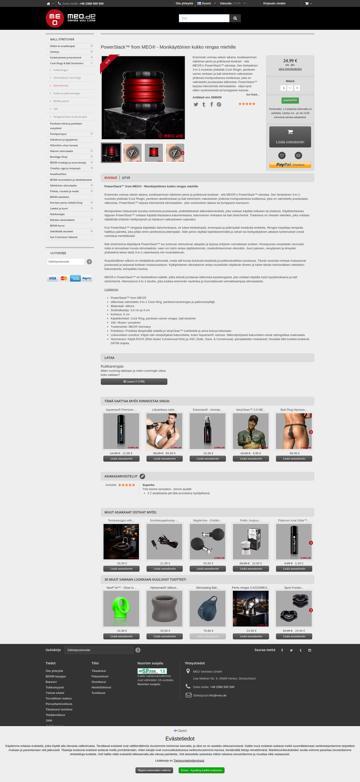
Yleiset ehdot (55, 694)
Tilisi (95, 664)
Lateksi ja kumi (59, 208)
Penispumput (58, 134)
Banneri (51, 683)
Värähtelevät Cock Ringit (67, 77)
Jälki (49, 722)
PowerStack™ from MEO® (128, 299)
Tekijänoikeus (55, 716)
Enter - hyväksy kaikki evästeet (201, 770)
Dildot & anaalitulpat (62, 46)
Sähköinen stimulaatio (63, 185)
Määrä (290, 81)
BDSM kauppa (56, 677)
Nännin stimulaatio (61, 151)
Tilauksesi (99, 672)
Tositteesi (98, 694)
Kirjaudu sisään (274, 3)
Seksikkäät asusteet (61, 231)
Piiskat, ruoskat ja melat (64, 191)
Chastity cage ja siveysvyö (65, 168)
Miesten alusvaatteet (62, 220)
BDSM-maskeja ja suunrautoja (68, 162)
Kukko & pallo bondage (66, 93)
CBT (55, 109)
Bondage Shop (59, 156)
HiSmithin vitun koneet (64, 145)
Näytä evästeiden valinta (154, 770)
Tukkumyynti (55, 688)
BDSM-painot (61, 101)
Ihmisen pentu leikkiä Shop (66, 202)
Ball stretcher (60, 85)
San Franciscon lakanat (63, 237)
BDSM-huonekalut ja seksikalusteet (71, 179)
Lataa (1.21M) (134, 383)
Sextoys (54, 51)
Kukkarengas (60, 70)
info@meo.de (218, 697)
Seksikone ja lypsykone (64, 139)
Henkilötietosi (101, 688)
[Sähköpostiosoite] (66, 261)
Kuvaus (110, 179)
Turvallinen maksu (59, 700)
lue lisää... (252, 94)
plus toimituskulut (290, 69)
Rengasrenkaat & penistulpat (70, 116)
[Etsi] (235, 18)
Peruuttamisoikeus (59, 705)
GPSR (126, 179)
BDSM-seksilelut (59, 197)
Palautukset (100, 677)
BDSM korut (57, 225)
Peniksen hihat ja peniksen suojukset (66, 126)
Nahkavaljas (57, 214)
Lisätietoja (182, 152)
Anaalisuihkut (58, 174)
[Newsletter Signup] (89, 262)
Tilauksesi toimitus (59, 711)
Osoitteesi (99, 683)
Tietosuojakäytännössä (189, 760)
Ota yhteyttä (184, 3)
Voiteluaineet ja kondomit (65, 57)
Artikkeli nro (201, 97)
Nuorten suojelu (149, 685)
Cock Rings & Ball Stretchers (66, 63)
